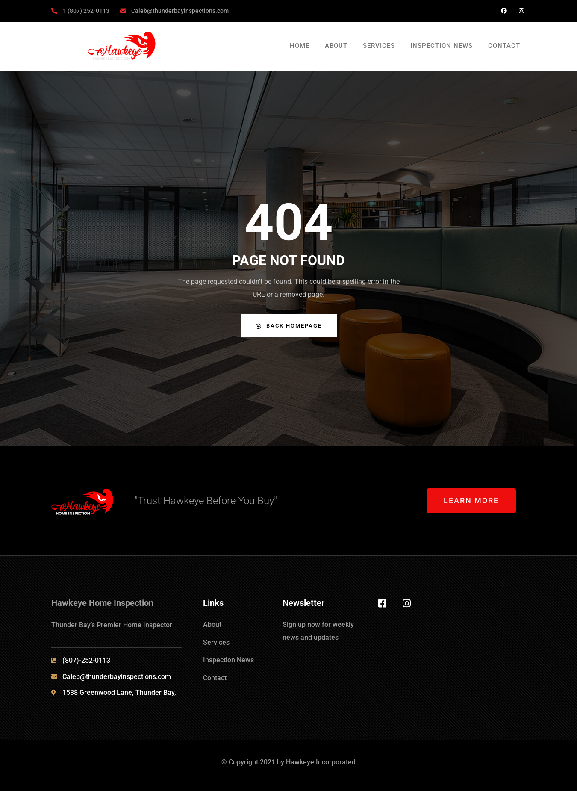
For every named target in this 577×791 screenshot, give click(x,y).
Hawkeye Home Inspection (102, 603)
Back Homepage (288, 325)
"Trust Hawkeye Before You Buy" (206, 501)
